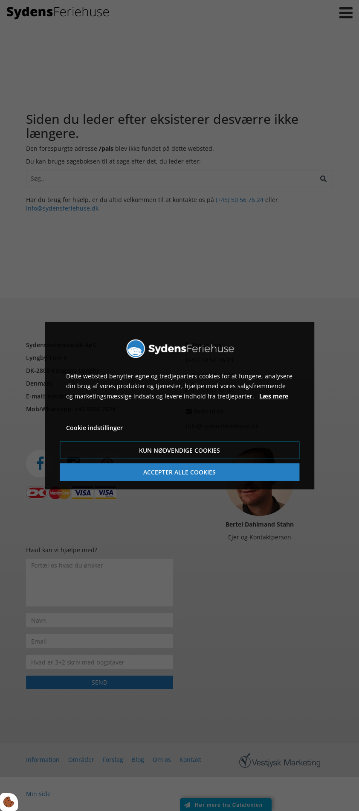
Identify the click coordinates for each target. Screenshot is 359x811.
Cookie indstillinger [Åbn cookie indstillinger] (94, 428)
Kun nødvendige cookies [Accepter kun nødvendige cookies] (179, 450)
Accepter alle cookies (179, 472)
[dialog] (179, 405)
